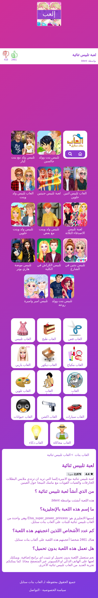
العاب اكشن (49, 414)
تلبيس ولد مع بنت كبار (23, 157)
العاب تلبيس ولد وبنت (23, 193)
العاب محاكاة (62, 440)
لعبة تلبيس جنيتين (49, 191)
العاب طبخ (49, 337)
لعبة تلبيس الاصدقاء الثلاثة (75, 229)
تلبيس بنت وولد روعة (62, 301)
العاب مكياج (75, 363)
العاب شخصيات (75, 390)
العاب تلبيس (23, 337)
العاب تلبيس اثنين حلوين (75, 193)
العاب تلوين (23, 388)
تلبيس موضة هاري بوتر (23, 265)
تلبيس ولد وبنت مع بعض (49, 229)
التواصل (34, 590)
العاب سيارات (75, 414)
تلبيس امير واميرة (36, 299)
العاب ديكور (49, 363)
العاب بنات (82, 455)
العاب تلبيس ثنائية (59, 455)
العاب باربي (23, 363)
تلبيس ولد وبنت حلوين (23, 229)
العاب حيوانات (23, 414)
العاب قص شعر (75, 338)
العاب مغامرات (49, 390)
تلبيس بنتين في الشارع (75, 265)
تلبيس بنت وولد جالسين (49, 157)
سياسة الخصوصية (54, 590)
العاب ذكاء (36, 440)
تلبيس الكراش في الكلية (49, 265)
